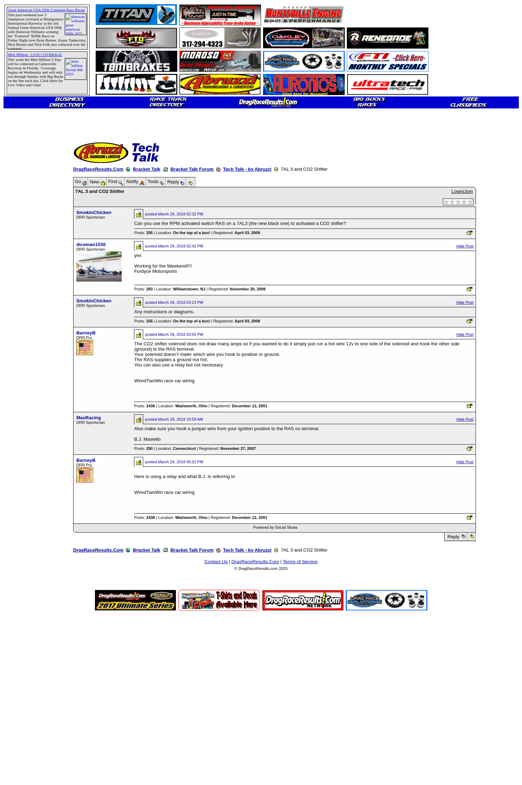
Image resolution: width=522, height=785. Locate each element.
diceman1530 (91, 244)
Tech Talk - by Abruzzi (247, 169)
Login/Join (462, 191)
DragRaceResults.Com (98, 169)
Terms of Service (300, 561)
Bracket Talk (146, 169)
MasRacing (88, 417)
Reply (453, 536)
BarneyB (86, 332)
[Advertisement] (30, 255)
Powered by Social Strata (275, 527)
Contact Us (216, 561)
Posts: (143, 233)
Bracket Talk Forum (192, 169)
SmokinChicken (94, 212)
